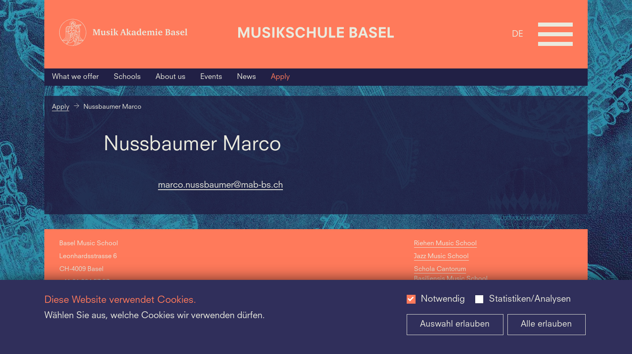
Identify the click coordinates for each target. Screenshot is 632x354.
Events (211, 77)
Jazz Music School (441, 256)
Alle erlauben (546, 324)
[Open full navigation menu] (555, 34)
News (246, 77)
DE (517, 34)
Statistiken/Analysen (530, 299)
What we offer (75, 77)
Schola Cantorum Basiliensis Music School (451, 274)
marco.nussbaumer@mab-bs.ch (220, 185)
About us (170, 77)
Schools (127, 77)
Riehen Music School (445, 243)
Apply (280, 77)
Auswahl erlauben (455, 324)
